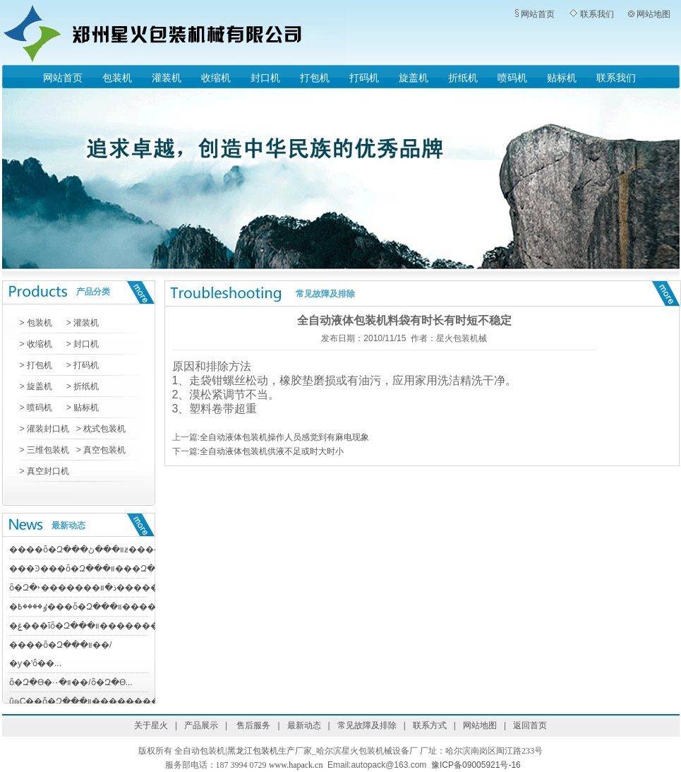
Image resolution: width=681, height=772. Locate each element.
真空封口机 (47, 471)
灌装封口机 (48, 429)
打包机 (315, 77)
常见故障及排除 (325, 294)
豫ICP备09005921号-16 (476, 765)
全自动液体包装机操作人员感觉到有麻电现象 (284, 437)
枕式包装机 (104, 429)
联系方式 (430, 725)
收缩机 (216, 77)
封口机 (265, 77)
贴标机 (562, 77)
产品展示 (201, 725)
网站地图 (653, 14)
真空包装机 (104, 450)
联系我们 (597, 14)
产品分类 (93, 292)
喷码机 (512, 77)
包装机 (117, 77)
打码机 (364, 77)
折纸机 (463, 77)
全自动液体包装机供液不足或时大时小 (272, 451)
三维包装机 (47, 450)
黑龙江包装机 (252, 751)
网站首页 (538, 14)
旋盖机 (413, 77)
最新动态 (68, 525)
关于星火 (151, 725)
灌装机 (166, 77)
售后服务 (252, 725)
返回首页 (530, 725)
